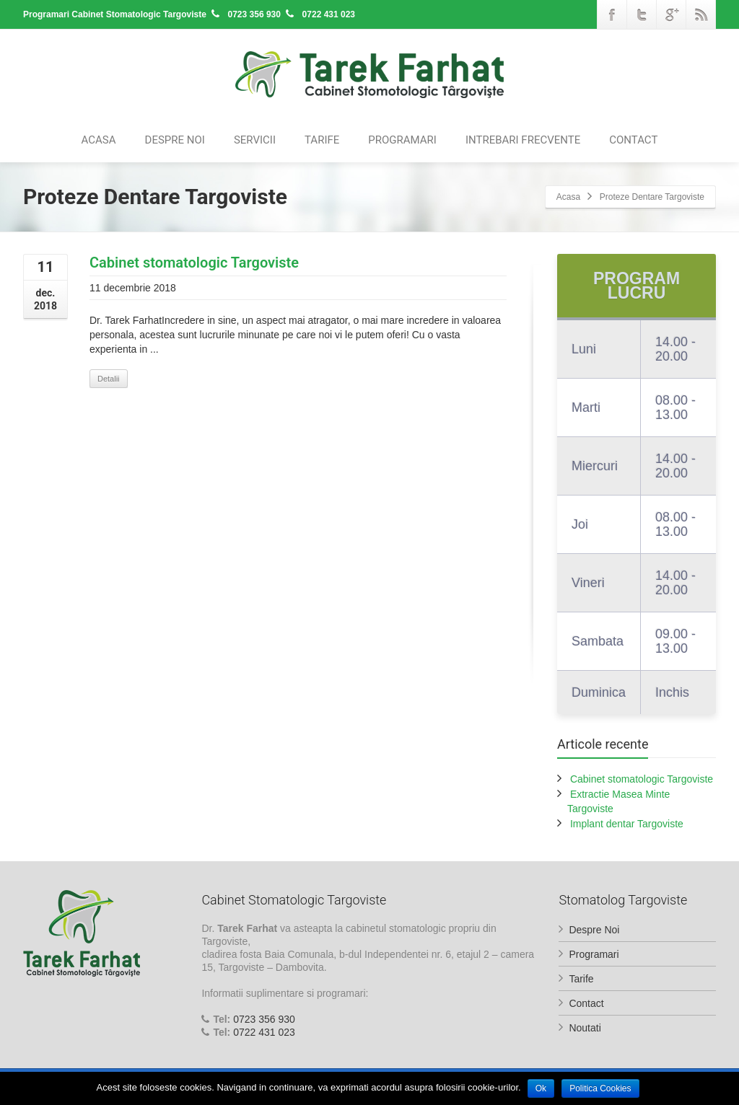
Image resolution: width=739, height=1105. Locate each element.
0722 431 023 (264, 1032)
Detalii (108, 378)
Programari (402, 139)
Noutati (584, 1028)
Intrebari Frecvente (522, 139)
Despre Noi (175, 139)
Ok (541, 1088)
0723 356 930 (264, 1019)
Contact (633, 139)
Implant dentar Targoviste (626, 823)
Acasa (99, 139)
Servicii (255, 139)
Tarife (322, 139)
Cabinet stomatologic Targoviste (194, 262)
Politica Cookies (603, 1088)
